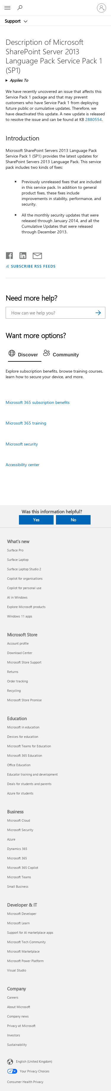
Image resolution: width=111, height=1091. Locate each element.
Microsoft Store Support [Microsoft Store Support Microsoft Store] (24, 662)
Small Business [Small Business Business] (17, 886)
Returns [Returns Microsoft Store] (12, 671)
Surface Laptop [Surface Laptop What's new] (17, 559)
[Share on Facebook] (10, 254)
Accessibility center (22, 464)
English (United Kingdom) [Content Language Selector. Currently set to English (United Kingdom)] (34, 1061)
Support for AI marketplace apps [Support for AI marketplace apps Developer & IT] (30, 932)
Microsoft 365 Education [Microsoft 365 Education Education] (24, 755)
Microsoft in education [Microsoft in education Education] (23, 727)
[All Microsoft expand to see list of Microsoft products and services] (7, 8)
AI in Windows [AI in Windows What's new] (17, 597)
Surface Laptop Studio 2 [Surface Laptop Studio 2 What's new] (24, 569)
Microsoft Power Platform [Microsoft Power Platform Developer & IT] (25, 961)
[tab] (25, 355)
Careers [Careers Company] (12, 997)
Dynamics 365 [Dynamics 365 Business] (17, 848)
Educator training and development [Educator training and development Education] (32, 774)
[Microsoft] (55, 4)
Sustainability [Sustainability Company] (17, 1044)
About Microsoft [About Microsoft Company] (18, 1007)
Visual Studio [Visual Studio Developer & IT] (16, 970)
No (73, 519)
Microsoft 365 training (26, 423)
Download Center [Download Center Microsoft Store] (19, 653)
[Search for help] (21, 7)
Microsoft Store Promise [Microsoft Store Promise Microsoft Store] (24, 700)
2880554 (93, 119)
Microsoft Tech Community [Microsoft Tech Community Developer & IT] (26, 942)
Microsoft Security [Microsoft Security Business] (20, 830)
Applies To (19, 80)
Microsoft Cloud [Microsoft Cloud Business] (18, 820)
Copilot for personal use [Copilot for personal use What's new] (24, 588)
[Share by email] (34, 254)
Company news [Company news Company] (18, 1016)
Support (13, 21)
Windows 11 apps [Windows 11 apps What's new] (19, 616)
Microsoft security (22, 444)
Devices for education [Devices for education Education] (22, 736)
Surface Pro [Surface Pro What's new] (15, 550)
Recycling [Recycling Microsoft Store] (14, 690)
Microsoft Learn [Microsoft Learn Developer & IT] (18, 923)
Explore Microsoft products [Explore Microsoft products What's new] (26, 607)
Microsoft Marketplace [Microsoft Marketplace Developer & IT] (23, 951)
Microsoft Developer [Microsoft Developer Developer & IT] (21, 913)
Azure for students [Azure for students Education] (20, 793)
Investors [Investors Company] (13, 1035)
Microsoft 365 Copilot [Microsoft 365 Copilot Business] (22, 867)
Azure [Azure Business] (11, 839)
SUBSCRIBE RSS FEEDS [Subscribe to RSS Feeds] (33, 265)
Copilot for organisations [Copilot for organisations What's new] (25, 578)
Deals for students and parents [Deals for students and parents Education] (29, 784)
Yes (36, 519)
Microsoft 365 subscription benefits (38, 402)
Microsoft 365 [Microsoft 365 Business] (17, 858)
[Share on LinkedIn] (20, 254)
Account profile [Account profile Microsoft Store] (18, 643)
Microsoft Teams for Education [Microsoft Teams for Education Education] (29, 746)
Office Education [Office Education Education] (18, 765)
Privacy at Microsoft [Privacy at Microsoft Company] (21, 1025)
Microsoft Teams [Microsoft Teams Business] (19, 877)
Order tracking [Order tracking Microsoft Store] (17, 681)
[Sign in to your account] (101, 8)
